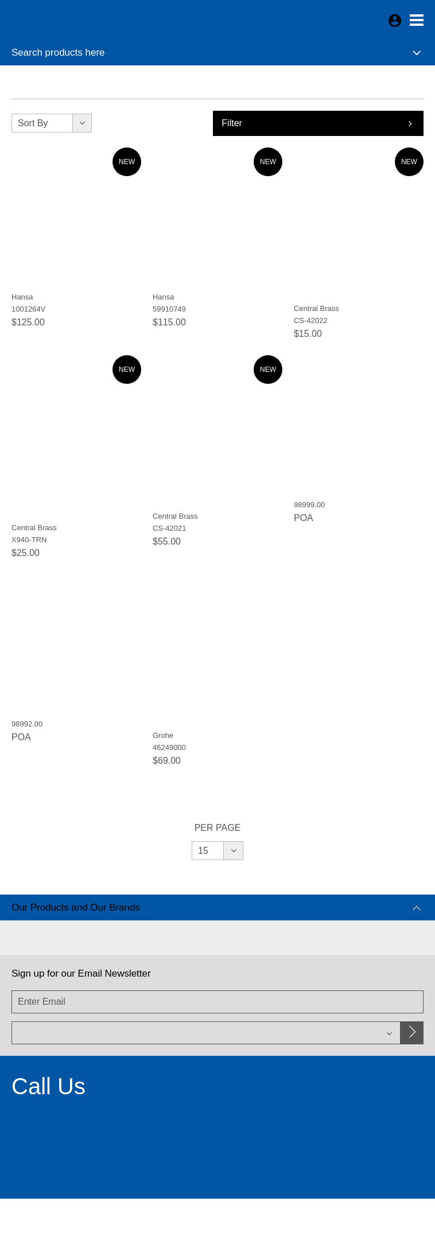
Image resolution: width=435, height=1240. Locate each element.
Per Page (218, 828)
